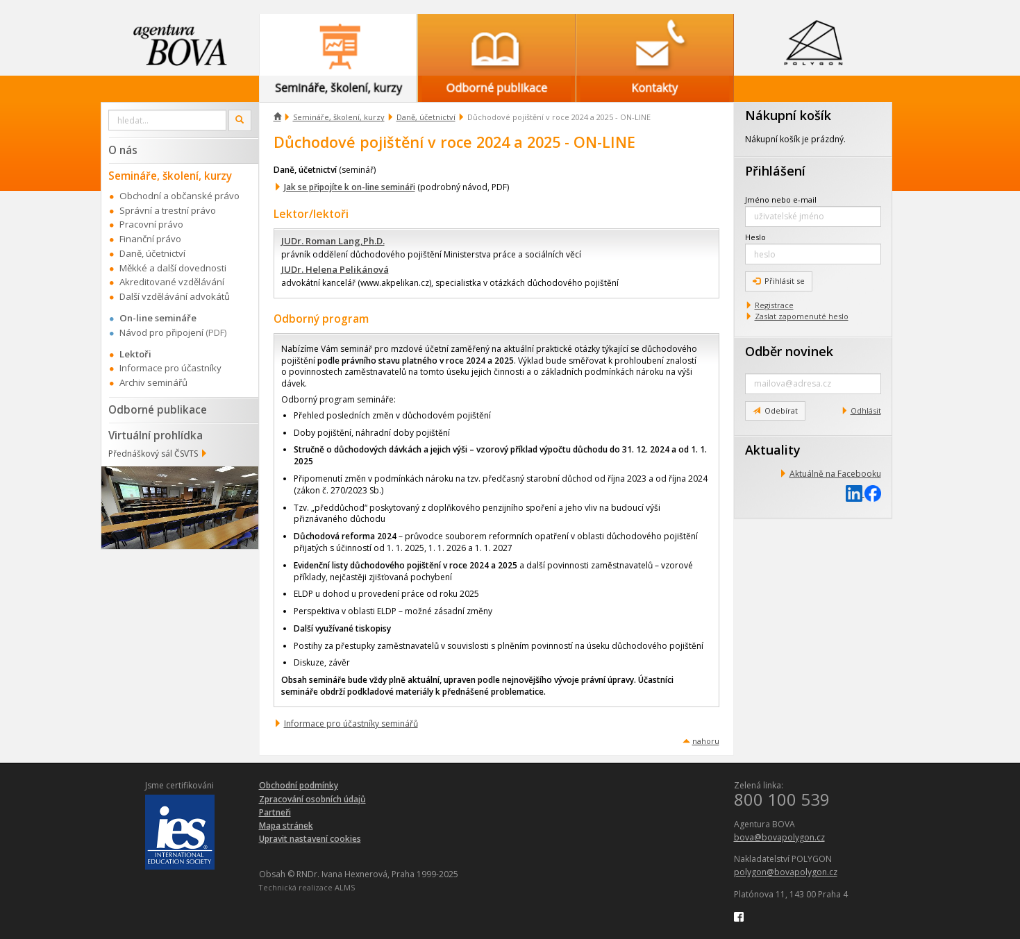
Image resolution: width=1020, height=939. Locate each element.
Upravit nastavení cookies (310, 839)
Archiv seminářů (153, 382)
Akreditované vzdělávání (171, 282)
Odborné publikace (157, 409)
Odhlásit (866, 410)
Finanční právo (150, 238)
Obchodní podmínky (298, 785)
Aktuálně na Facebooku (835, 474)
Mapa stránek (286, 825)
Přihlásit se (779, 281)
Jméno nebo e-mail (781, 199)
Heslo (755, 237)
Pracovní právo (151, 224)
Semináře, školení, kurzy (339, 117)
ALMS (345, 887)
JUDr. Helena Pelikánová (335, 269)
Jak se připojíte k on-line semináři (349, 187)
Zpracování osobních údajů (312, 799)
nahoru (705, 741)
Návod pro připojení (161, 332)
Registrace (774, 305)
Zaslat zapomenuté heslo (801, 316)
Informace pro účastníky (170, 368)
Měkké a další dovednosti (172, 268)
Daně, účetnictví (425, 117)
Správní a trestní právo (167, 210)
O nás (122, 150)
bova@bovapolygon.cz (779, 837)
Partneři (275, 812)
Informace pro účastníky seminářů (351, 723)
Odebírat (775, 410)
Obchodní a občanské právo (179, 195)
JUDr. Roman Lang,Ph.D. (333, 241)
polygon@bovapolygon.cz (785, 872)
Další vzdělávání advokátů (174, 296)
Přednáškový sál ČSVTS (153, 453)
